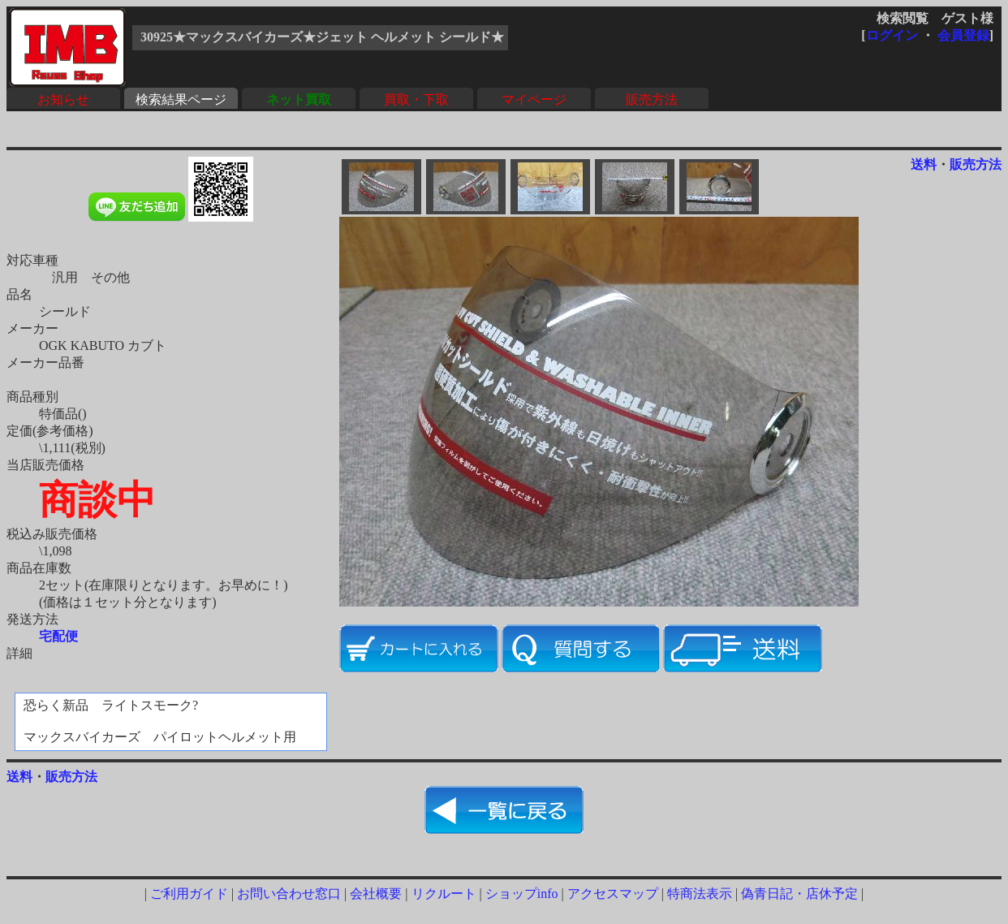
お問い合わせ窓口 (289, 893)
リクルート (443, 893)
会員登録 (963, 35)
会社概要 (376, 893)
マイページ (534, 99)
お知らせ (63, 99)
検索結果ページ (181, 99)
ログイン (892, 35)
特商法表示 (699, 893)
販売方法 (652, 99)
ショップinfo (521, 893)
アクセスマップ (612, 893)
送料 (924, 164)
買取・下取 (416, 99)
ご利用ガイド (189, 893)
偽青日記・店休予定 (799, 893)
